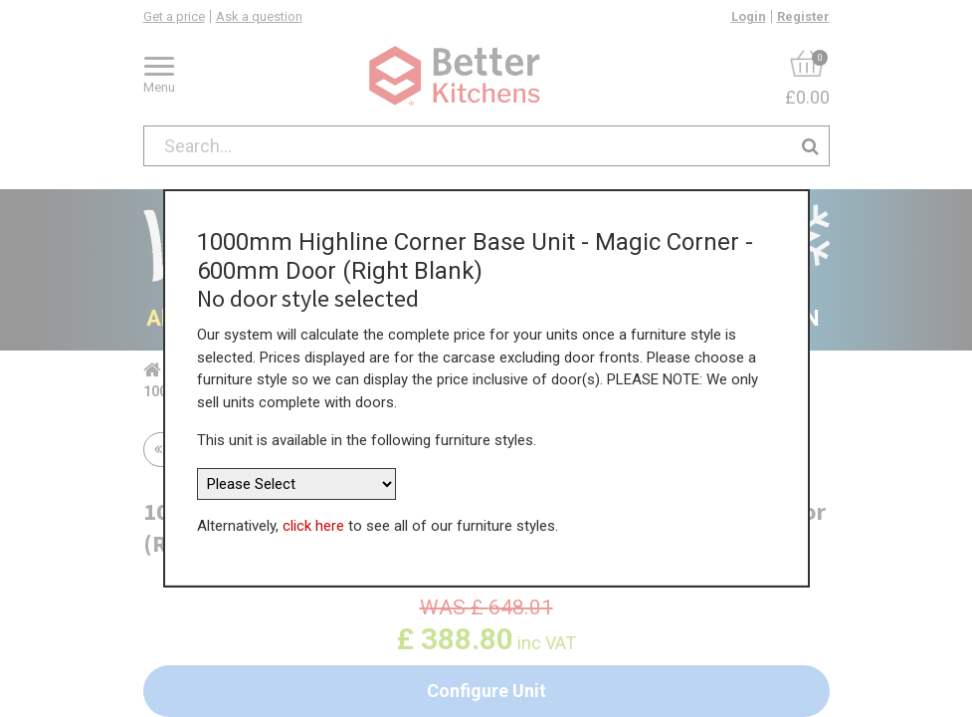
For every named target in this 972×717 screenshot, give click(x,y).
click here (313, 496)
